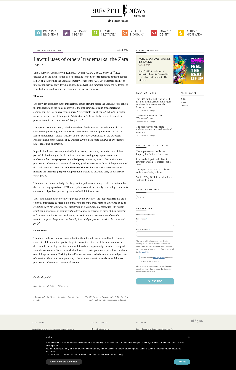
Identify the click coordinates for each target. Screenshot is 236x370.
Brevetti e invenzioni (100, 329)
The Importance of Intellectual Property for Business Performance (153, 152)
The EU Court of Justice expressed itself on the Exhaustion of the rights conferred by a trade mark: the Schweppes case (153, 103)
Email (183, 102)
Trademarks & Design (48, 50)
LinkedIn (184, 106)
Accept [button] (182, 361)
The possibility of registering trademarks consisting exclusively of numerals (154, 129)
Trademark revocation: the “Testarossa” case (149, 117)
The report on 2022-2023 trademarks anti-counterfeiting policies (154, 171)
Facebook (63, 286)
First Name (141, 219)
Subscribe (155, 281)
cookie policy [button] (52, 345)
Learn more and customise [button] (63, 361)
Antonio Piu (168, 329)
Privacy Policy (144, 252)
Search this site (147, 189)
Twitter (51, 286)
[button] (189, 337)
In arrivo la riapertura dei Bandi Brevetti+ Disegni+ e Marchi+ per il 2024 (153, 162)
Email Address (142, 229)
